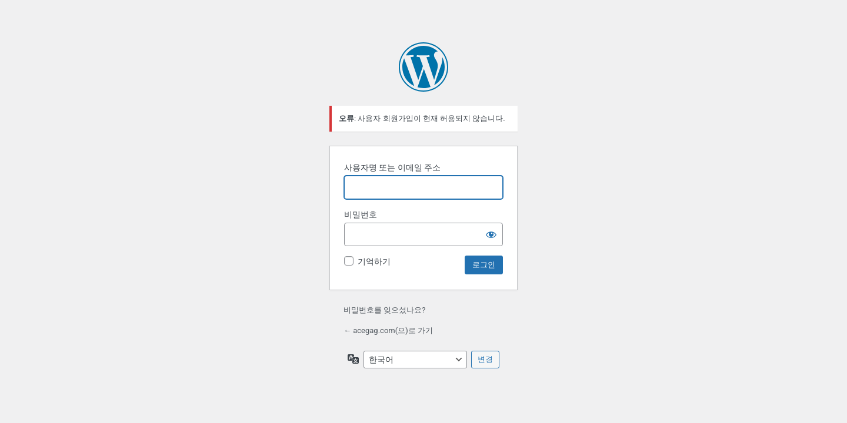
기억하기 (374, 261)
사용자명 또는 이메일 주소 (392, 167)
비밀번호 (360, 214)
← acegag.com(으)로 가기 (388, 330)
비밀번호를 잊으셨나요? (384, 310)
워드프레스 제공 (423, 67)
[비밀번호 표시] (491, 234)
